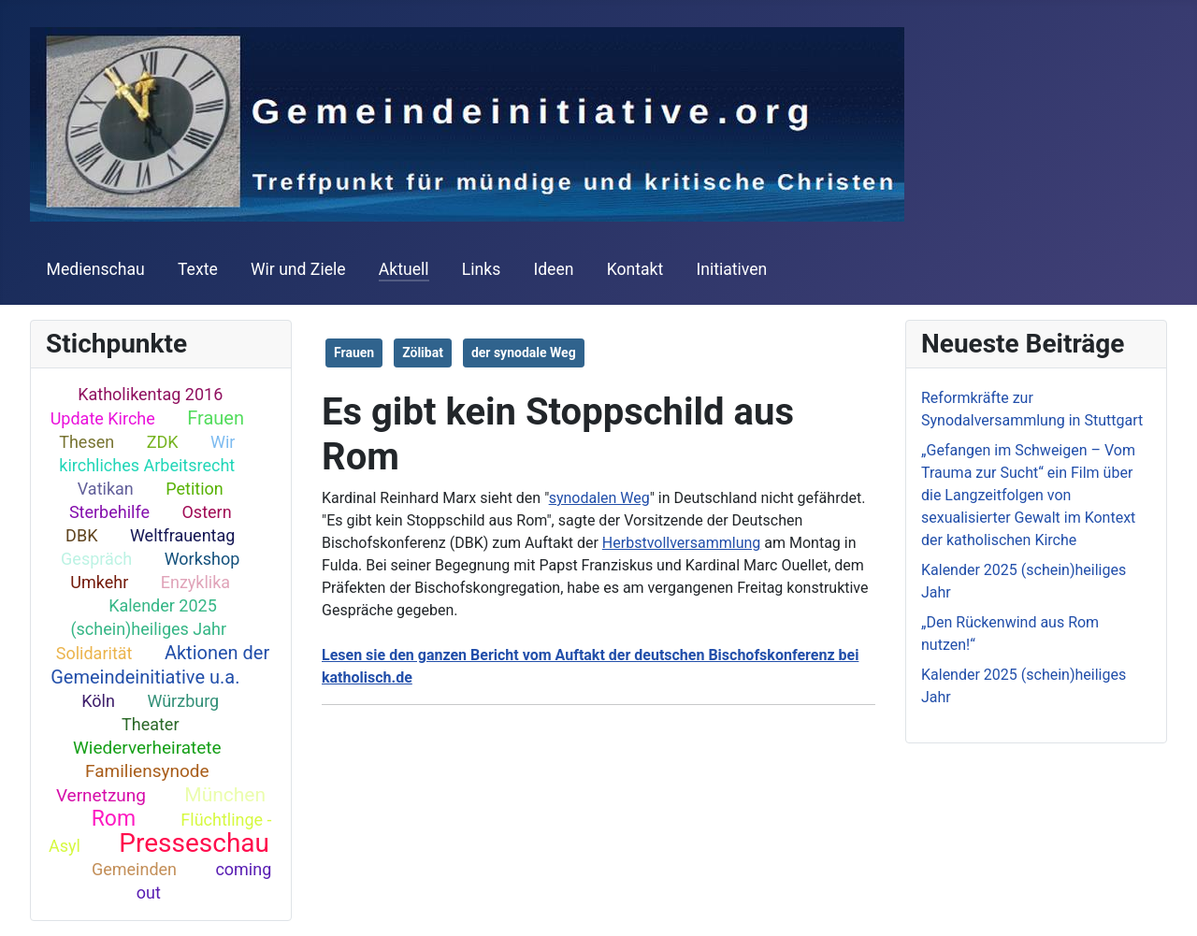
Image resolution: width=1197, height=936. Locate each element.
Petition (195, 488)
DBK (81, 535)
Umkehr (99, 582)
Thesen (86, 442)
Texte (198, 269)
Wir (222, 442)
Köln (98, 701)
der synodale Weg (523, 352)
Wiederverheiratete (147, 747)
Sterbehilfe (109, 512)
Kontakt (635, 269)
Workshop (202, 559)
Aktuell (404, 269)
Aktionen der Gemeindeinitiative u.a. (159, 664)
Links (481, 269)
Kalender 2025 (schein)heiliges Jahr (148, 617)
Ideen (553, 269)
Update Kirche (102, 418)
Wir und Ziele (298, 269)
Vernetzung (101, 795)
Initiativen (731, 269)
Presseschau (194, 843)
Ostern (206, 512)
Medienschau (96, 269)
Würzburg (183, 701)
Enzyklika (195, 582)
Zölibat (422, 352)
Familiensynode (147, 771)
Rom (114, 818)
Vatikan (106, 488)
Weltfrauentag (183, 535)
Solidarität (94, 653)
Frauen (215, 418)
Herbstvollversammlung (681, 543)
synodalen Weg (599, 498)
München (225, 795)
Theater (151, 724)
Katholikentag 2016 (150, 394)
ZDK (163, 442)
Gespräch (96, 559)
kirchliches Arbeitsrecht (147, 465)
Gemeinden (134, 869)
